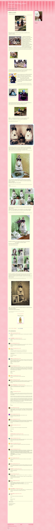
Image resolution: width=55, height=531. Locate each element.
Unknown (11, 348)
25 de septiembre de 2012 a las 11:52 (16, 463)
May (10, 343)
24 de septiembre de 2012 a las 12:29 (17, 443)
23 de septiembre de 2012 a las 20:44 (15, 407)
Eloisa (11, 463)
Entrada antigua (31, 524)
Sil (10, 407)
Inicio (21, 524)
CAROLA (11, 358)
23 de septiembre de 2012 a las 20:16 (17, 391)
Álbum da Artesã (12, 493)
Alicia (11, 480)
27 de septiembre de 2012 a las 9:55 (16, 480)
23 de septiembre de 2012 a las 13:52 (17, 358)
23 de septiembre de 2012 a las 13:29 (17, 348)
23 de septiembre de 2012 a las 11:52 (16, 343)
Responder (11, 356)
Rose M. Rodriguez (12, 488)
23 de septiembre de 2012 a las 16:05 (16, 379)
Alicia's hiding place (17, 3)
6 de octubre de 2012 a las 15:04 (18, 493)
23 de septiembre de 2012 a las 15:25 (17, 375)
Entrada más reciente (11, 524)
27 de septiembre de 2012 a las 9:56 (19, 488)
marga (11, 379)
